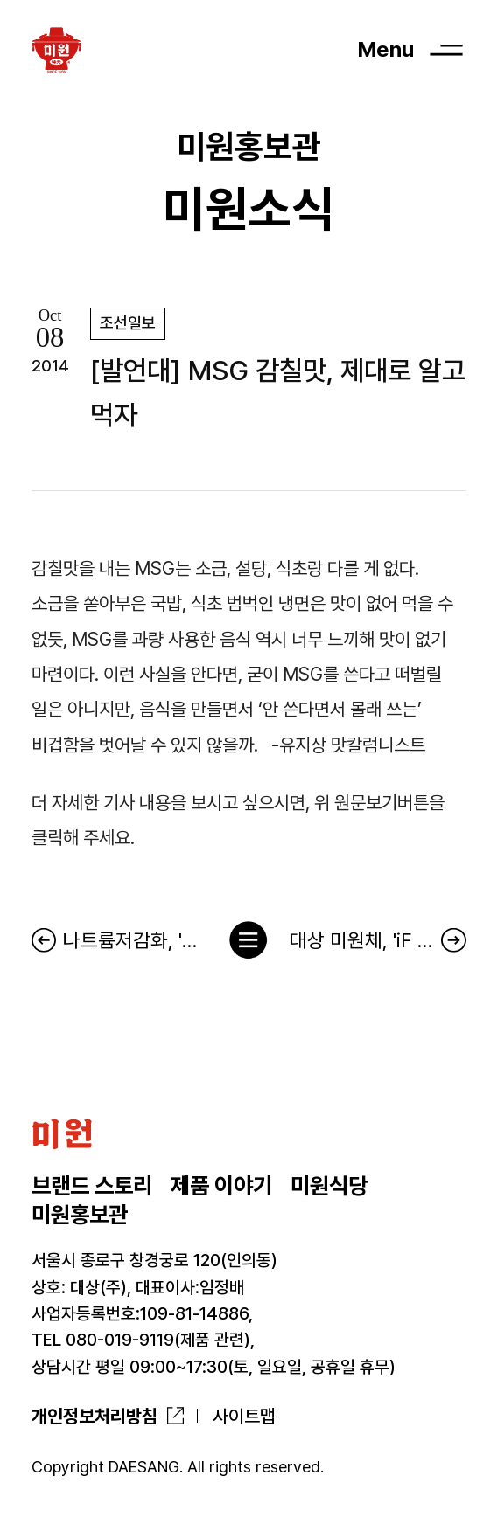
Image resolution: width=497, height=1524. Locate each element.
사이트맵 (244, 1416)
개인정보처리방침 (95, 1416)
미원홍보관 (80, 1215)
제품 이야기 (221, 1186)
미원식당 (329, 1186)
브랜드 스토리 (92, 1186)
